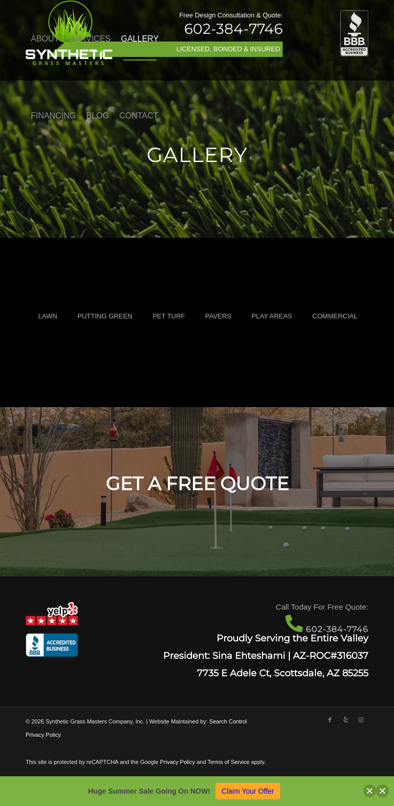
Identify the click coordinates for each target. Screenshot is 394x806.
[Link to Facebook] (330, 720)
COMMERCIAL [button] (335, 316)
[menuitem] (45, 39)
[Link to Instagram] (360, 720)
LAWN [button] (47, 316)
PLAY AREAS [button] (271, 316)
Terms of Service (228, 762)
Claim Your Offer (248, 791)
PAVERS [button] (218, 316)
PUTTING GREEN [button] (104, 316)
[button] (369, 790)
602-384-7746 (233, 28)
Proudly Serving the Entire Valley (292, 638)
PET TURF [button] (168, 316)
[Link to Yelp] (345, 720)
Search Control (228, 721)
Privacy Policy (43, 735)
